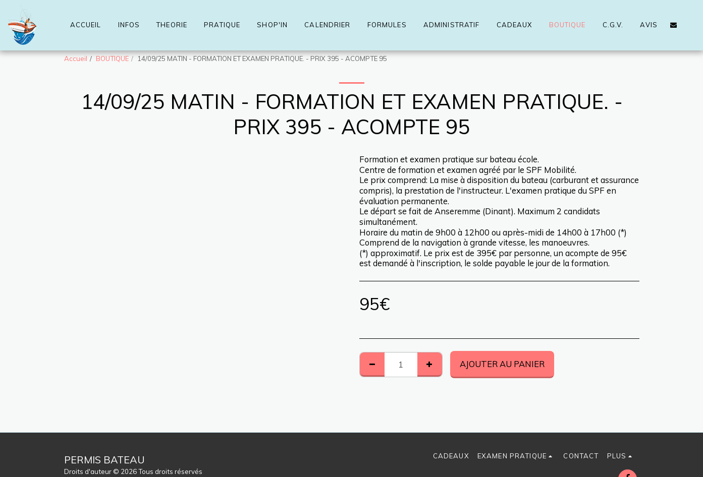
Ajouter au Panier (502, 364)
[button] (673, 25)
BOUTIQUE (112, 58)
